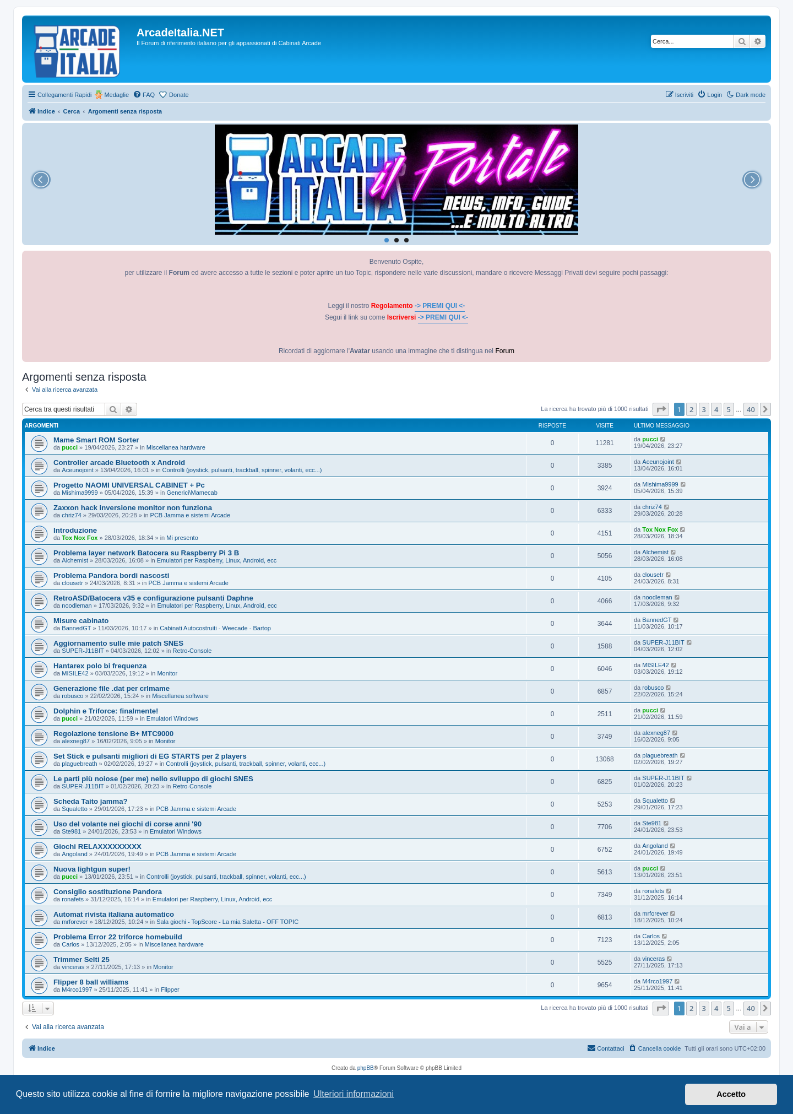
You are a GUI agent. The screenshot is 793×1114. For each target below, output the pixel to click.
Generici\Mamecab (192, 492)
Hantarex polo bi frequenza (99, 666)
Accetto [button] (731, 1094)
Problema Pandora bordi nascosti (111, 575)
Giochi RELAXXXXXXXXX (97, 846)
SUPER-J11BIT (83, 650)
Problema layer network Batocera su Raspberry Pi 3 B (146, 553)
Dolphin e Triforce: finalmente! (106, 711)
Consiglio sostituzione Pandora (107, 892)
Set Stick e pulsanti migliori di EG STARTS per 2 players (150, 756)
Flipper (170, 989)
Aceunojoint (78, 470)
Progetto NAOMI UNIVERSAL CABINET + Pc (129, 485)
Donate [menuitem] (178, 94)
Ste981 (71, 831)
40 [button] (751, 409)
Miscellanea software (180, 696)
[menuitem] (144, 94)
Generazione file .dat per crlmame (111, 688)
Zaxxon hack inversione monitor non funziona (132, 508)
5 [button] (729, 409)
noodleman (76, 605)
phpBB (365, 1068)
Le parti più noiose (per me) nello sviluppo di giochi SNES (153, 779)
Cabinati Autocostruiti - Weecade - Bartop (215, 628)
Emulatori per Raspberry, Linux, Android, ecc (216, 560)
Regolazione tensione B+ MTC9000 (113, 733)
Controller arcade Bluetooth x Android (119, 462)
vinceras (73, 967)
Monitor (167, 673)
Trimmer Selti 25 (81, 959)
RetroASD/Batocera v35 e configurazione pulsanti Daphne (153, 598)
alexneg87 (76, 741)
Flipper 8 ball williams (90, 982)
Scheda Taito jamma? (90, 801)
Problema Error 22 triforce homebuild (117, 937)
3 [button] (704, 409)
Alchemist (75, 560)
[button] (661, 409)
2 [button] (691, 409)
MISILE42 (75, 673)
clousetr (72, 583)
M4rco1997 (77, 989)
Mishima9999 (79, 492)
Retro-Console (192, 650)
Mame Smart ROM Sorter (96, 440)
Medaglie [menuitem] (116, 94)
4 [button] (716, 409)
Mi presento (182, 537)
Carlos (70, 944)
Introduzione (75, 530)
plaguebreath (79, 763)
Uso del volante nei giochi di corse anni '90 (127, 824)
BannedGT (76, 628)
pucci (70, 447)
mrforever (75, 921)
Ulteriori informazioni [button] (353, 1094)
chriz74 (71, 515)
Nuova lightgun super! (92, 869)
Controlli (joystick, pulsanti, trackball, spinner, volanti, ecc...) (242, 470)
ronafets (73, 899)
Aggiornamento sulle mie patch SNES (118, 643)
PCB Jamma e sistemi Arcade (190, 515)
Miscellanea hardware (175, 447)
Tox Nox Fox (79, 537)
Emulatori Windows (172, 718)
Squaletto (74, 808)
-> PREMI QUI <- (440, 306)
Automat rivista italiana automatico (113, 914)
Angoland (75, 854)
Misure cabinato (80, 621)
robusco (72, 696)
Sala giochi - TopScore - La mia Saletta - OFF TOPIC (227, 921)
